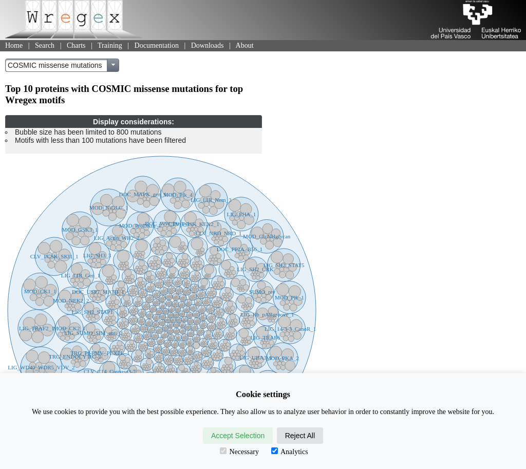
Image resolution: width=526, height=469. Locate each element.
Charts (76, 45)
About (245, 45)
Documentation (157, 45)
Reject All (300, 436)
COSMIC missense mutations (55, 65)
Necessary (239, 451)
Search (44, 45)
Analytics (289, 451)
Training (110, 45)
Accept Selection (238, 436)
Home (14, 45)
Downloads (207, 45)
